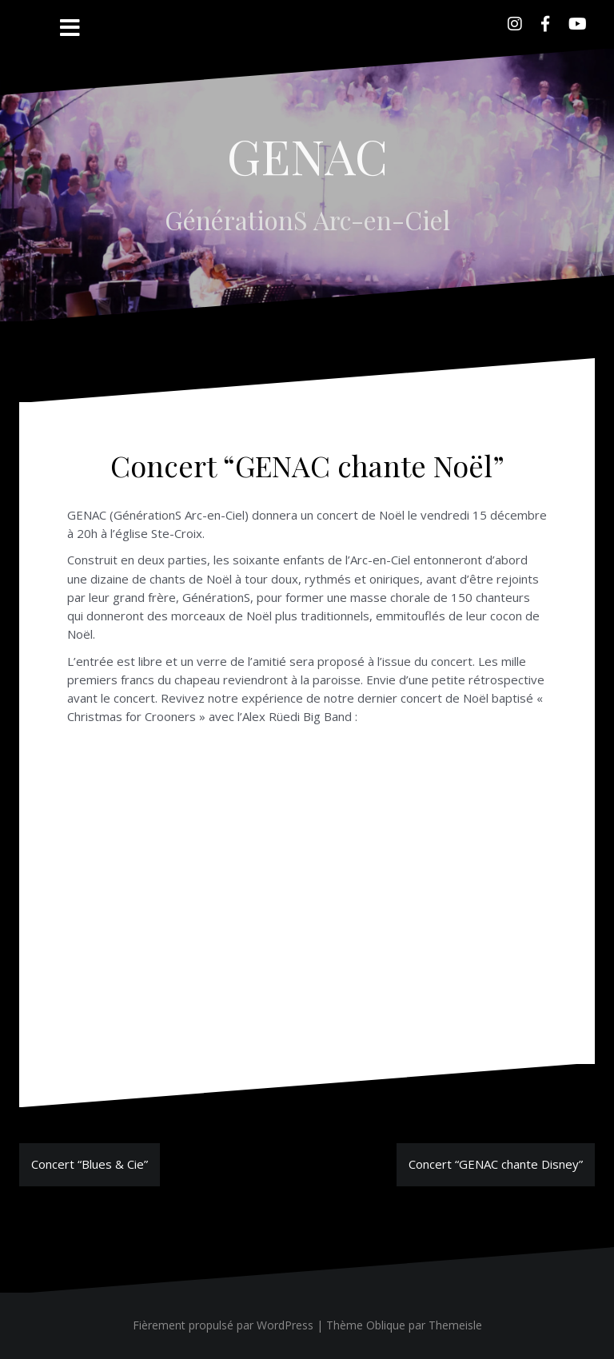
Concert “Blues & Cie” (89, 1164)
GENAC (307, 155)
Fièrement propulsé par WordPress (223, 1325)
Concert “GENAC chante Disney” (496, 1164)
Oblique (385, 1325)
